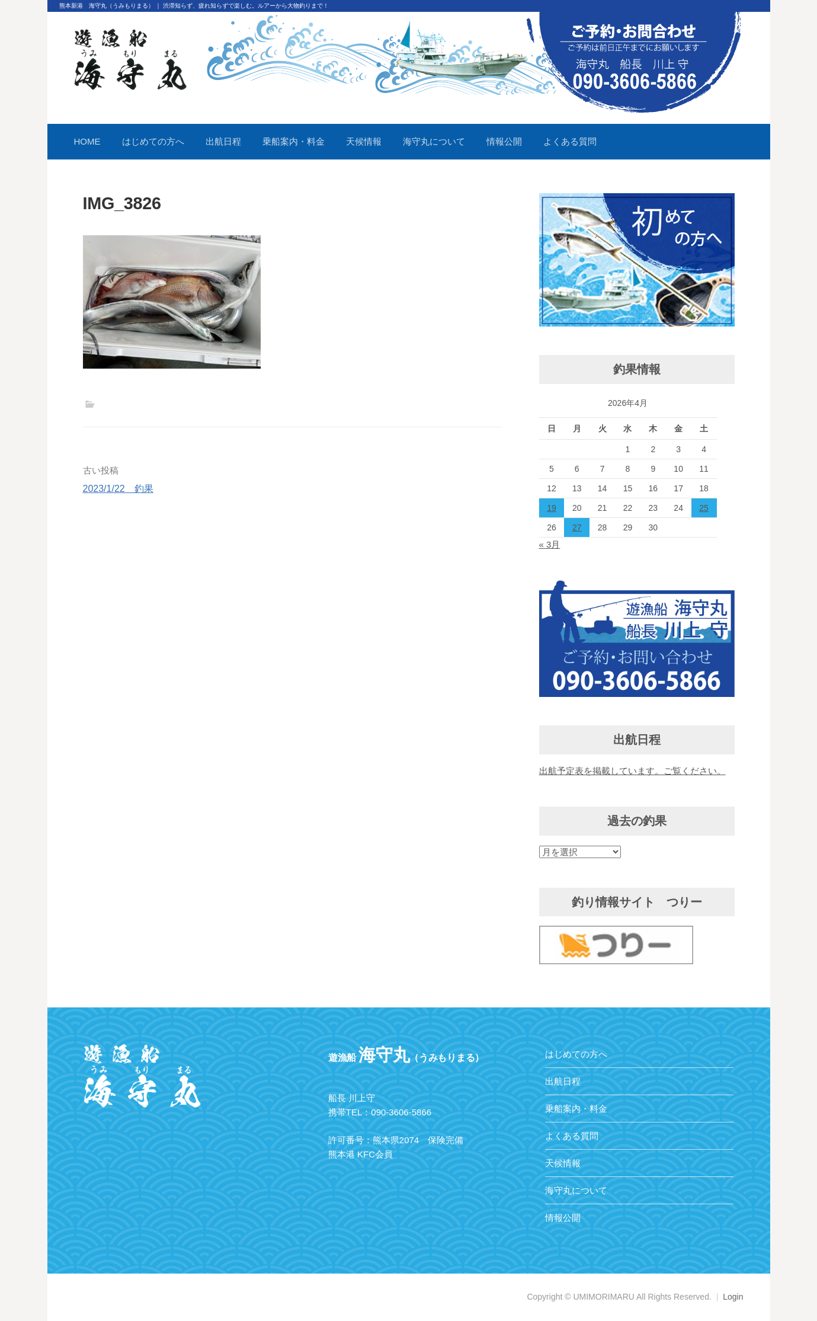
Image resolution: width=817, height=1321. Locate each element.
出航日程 (223, 141)
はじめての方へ (153, 141)
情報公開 (504, 141)
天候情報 (364, 141)
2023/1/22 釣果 (118, 489)
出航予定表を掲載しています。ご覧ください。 (632, 771)
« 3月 (549, 544)
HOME (87, 141)
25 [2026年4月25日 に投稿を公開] (704, 508)
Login (733, 1296)
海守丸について (434, 141)
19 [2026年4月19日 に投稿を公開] (551, 508)
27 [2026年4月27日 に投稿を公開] (577, 527)
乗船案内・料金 (293, 141)
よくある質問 (570, 141)
